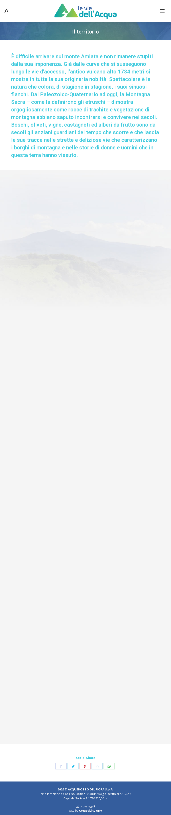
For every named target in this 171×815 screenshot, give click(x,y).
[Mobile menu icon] (162, 11)
